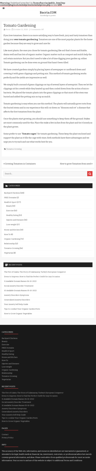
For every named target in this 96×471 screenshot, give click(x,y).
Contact (5, 434)
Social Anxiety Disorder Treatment (19, 286)
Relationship (9, 244)
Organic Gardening (12, 239)
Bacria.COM (48, 12)
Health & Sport (10, 202)
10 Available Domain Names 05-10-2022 (20, 290)
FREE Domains (10, 198)
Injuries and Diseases (15, 220)
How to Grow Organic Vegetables (18, 314)
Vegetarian (8, 253)
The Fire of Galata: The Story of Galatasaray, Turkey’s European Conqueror (35, 272)
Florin (7, 29)
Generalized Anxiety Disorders (17, 300)
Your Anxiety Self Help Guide (16, 304)
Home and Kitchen (12, 230)
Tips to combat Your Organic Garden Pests (22, 309)
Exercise (10, 211)
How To (7, 234)
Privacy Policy (7, 438)
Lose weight (11, 225)
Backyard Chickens (12, 193)
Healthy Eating (12, 215)
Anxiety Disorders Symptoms (16, 295)
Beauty (9, 206)
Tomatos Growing (14, 149)
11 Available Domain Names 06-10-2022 (20, 281)
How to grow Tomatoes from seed (76, 164)
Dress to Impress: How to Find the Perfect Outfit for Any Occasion (32, 277)
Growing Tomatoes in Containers (20, 164)
